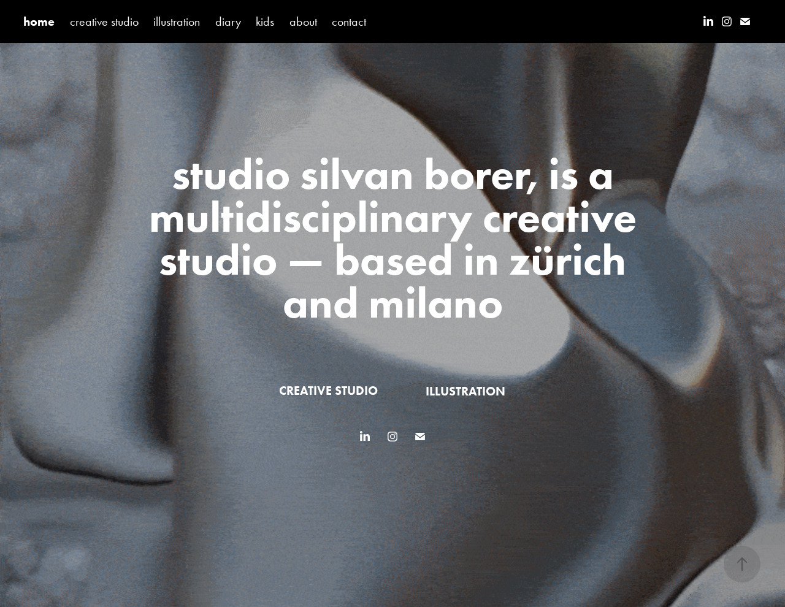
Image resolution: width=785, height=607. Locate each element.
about (303, 21)
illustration (176, 21)
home (39, 21)
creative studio (104, 21)
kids (265, 21)
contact (349, 21)
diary (228, 21)
